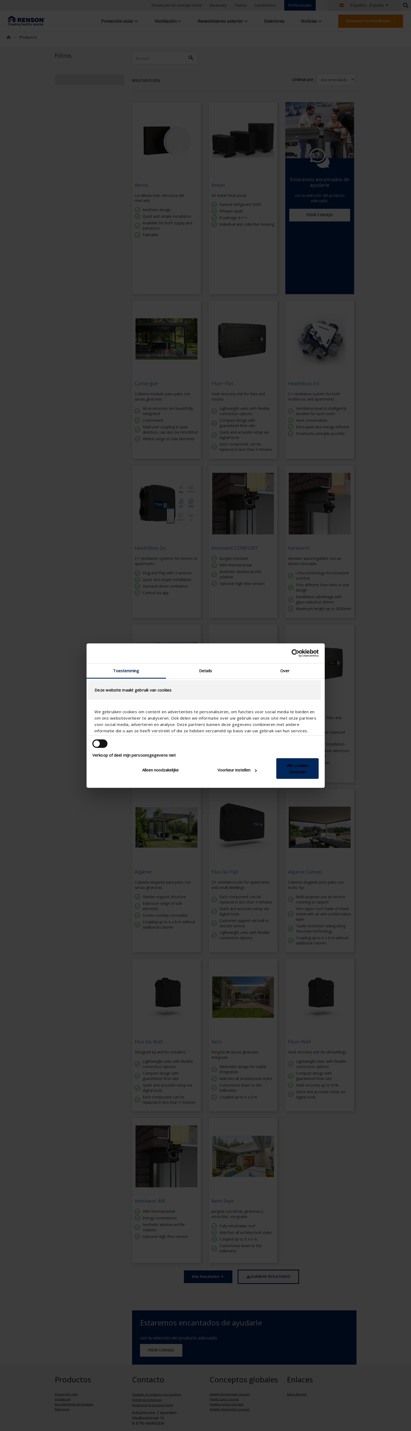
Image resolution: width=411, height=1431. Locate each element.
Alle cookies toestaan (297, 768)
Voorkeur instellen (237, 770)
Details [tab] (205, 670)
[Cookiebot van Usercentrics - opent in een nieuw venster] (295, 653)
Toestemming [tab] (126, 670)
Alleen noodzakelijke (160, 770)
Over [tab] (285, 670)
